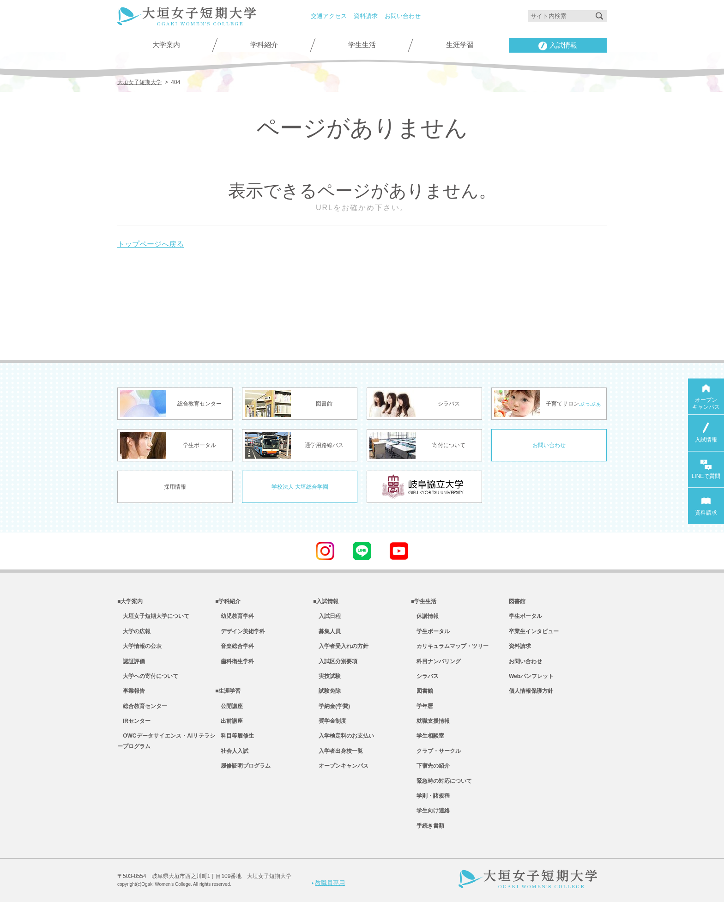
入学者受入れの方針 (340, 646)
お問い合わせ (403, 15)
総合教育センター (142, 706)
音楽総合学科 (234, 646)
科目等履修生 (234, 735)
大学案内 (166, 44)
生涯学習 (460, 44)
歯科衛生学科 (234, 661)
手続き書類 (427, 826)
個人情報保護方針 (531, 691)
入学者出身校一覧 (338, 751)
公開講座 (229, 706)
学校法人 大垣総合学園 (300, 487)
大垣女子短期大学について (153, 616)
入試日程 (327, 616)
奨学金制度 (329, 721)
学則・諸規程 (430, 796)
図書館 (422, 691)
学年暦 (422, 706)
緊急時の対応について (441, 781)
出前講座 (229, 721)
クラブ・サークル (436, 751)
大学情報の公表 (139, 646)
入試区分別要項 (335, 661)
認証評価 (131, 661)
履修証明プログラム (243, 766)
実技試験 (327, 676)
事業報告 (131, 691)
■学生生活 (423, 601)
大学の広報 (134, 631)
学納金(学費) (331, 706)
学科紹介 (264, 44)
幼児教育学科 (234, 616)
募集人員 (327, 631)
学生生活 (362, 44)
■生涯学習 (228, 691)
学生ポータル (430, 631)
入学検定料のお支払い (343, 735)
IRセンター (134, 721)
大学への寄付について (147, 676)
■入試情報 (325, 601)
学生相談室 (427, 735)
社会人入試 (231, 751)
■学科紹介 (228, 601)
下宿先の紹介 (430, 766)
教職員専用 (328, 882)
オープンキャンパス (340, 766)
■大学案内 (130, 601)
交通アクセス (329, 15)
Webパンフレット (531, 676)
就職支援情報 (430, 721)
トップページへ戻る (150, 244)
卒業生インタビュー (534, 631)
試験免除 (327, 691)
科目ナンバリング (436, 661)
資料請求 (366, 15)
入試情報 (557, 46)
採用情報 (175, 487)
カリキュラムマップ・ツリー (450, 646)
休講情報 (425, 616)
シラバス (425, 676)
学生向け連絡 (430, 810)
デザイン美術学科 (240, 631)
